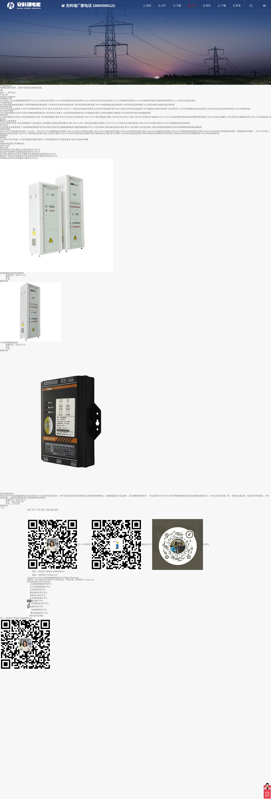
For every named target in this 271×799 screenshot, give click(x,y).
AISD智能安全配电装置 (10, 127)
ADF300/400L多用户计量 (122, 117)
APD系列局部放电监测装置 (12, 105)
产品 (190, 5)
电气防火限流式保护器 (49, 127)
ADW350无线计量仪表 (153, 123)
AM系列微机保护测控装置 (35, 105)
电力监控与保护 (7, 111)
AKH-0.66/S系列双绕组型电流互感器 (187, 131)
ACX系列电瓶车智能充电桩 (30, 139)
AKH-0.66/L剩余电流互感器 (159, 131)
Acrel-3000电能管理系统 (145, 101)
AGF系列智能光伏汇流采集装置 (57, 139)
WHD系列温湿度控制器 (132, 105)
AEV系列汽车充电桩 (9, 139)
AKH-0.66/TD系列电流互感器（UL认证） (18, 131)
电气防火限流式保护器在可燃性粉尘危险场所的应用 (22, 154)
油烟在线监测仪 (7, 144)
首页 (146, 5)
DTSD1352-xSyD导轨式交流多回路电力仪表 (124, 123)
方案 (176, 5)
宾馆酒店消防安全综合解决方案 (14, 158)
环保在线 (70, 580)
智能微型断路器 (66, 127)
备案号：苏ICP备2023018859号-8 (41, 580)
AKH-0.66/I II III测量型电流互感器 (51, 131)
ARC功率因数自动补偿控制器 (193, 109)
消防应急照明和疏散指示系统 (165, 127)
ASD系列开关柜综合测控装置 (60, 105)
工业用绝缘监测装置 (30, 127)
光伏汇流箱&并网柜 (79, 139)
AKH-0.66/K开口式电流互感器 (80, 131)
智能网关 (4, 135)
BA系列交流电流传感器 (131, 133)
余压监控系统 (145, 127)
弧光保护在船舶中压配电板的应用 (15, 152)
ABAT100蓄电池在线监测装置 (177, 123)
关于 (161, 5)
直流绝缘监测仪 (7, 494)
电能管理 (4, 115)
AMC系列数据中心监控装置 (29, 123)
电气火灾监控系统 (96, 127)
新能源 (3, 137)
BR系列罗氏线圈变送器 (190, 133)
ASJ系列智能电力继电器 (110, 113)
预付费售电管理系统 (198, 117)
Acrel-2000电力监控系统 (44, 101)
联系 (235, 5)
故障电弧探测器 (81, 127)
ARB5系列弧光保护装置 (84, 105)
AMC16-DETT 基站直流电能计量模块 (88, 123)
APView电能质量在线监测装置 (108, 105)
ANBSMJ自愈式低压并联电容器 (220, 109)
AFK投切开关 (174, 109)
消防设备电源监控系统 (114, 127)
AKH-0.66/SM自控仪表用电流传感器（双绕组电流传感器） (229, 131)
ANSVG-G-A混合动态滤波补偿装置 (78, 109)
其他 (2, 141)
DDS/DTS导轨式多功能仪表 (72, 117)
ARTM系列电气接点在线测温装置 (136, 113)
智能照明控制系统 (164, 101)
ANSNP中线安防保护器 (31, 109)
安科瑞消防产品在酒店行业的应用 (15, 150)
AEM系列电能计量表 (50, 117)
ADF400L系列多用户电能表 (146, 117)
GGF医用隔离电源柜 (9, 343)
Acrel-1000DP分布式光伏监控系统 (98, 101)
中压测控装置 (6, 103)
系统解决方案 (6, 98)
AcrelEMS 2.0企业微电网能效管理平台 (16, 101)
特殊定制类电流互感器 (100, 133)
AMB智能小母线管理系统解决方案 (57, 123)
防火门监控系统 (132, 127)
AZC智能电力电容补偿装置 (155, 109)
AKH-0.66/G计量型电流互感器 (106, 131)
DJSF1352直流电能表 (259, 117)
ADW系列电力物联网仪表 (238, 117)
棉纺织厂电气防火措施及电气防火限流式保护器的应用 (23, 156)
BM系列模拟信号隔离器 (152, 133)
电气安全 (4, 125)
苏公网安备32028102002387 (39, 582)
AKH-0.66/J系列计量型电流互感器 (74, 133)
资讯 (205, 5)
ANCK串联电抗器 (242, 109)
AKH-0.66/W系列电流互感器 (30, 133)
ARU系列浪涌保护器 (210, 133)
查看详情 (4, 281)
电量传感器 (5, 129)
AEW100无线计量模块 (217, 117)
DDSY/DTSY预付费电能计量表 (97, 117)
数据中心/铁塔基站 (8, 121)
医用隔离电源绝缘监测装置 (190, 127)
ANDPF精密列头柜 (8, 123)
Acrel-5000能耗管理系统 (123, 101)
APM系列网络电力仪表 (30, 117)
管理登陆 (79, 580)
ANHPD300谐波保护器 (104, 109)
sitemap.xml (89, 580)
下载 (220, 5)
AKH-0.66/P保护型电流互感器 (133, 131)
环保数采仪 (19, 144)
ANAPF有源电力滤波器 (10, 109)
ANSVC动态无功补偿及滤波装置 (128, 109)
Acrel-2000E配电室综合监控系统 (69, 101)
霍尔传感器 (115, 133)
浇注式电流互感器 (51, 133)
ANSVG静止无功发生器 (52, 109)
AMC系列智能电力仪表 (10, 113)
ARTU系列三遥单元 (54, 113)
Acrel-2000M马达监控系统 (184, 101)
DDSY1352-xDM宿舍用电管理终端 (173, 117)
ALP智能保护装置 (91, 113)
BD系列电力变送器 (171, 133)
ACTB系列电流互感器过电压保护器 (159, 105)
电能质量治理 (6, 107)
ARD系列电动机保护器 (73, 113)
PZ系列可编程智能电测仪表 (33, 113)
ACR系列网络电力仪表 (10, 117)
